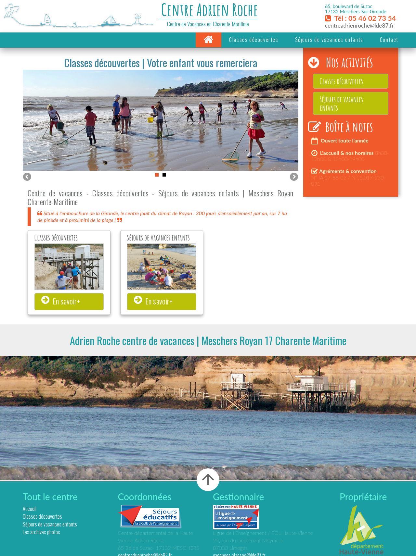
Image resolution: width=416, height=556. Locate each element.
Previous (27, 177)
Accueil (29, 509)
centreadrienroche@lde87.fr (359, 25)
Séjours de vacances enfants (329, 39)
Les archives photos (41, 532)
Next (293, 177)
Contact (389, 39)
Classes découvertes (253, 39)
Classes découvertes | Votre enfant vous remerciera (160, 62)
